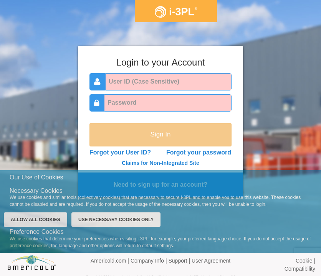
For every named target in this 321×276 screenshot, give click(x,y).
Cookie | (305, 261)
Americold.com (108, 261)
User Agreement (211, 261)
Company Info (148, 261)
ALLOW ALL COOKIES (35, 219)
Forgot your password (198, 152)
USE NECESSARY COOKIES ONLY (116, 219)
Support (178, 261)
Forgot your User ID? (120, 152)
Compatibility (300, 269)
